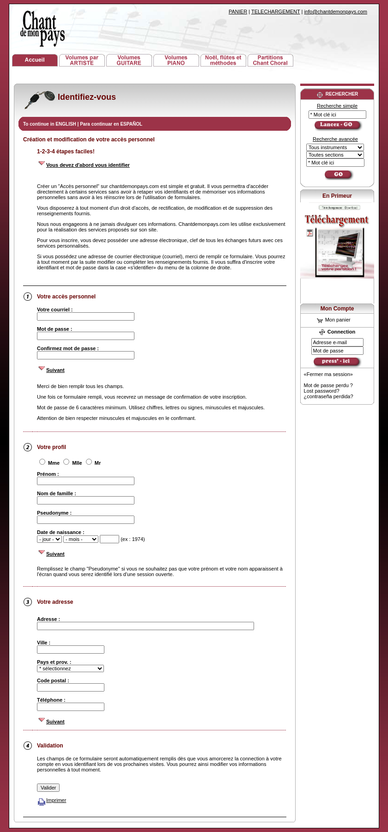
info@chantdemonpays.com (335, 11)
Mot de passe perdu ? (328, 385)
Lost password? (322, 391)
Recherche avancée (335, 139)
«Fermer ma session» (328, 374)
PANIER (238, 11)
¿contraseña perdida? (328, 396)
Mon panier (334, 319)
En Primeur (337, 196)
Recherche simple (337, 106)
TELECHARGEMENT (275, 11)
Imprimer (51, 800)
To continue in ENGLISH (50, 124)
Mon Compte (337, 308)
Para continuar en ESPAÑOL (111, 124)
